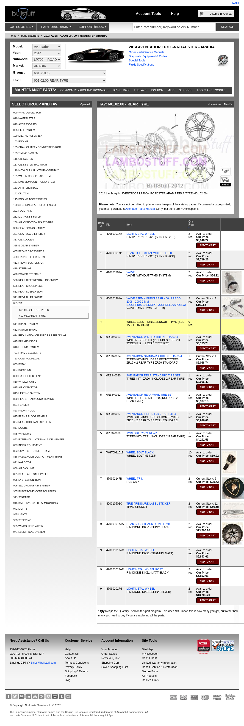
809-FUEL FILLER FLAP (27, 376)
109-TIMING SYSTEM (25, 153)
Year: (17, 53)
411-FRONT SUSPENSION (28, 262)
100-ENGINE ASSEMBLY (27, 135)
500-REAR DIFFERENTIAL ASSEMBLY (35, 280)
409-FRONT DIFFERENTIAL (29, 257)
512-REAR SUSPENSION (28, 291)
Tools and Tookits (211, 90)
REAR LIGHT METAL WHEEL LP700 (149, 253)
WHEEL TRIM (135, 478)
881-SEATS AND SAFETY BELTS (32, 474)
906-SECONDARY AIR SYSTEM (31, 485)
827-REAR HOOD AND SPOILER (32, 422)
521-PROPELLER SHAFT (27, 297)
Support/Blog (92, 28)
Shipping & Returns (77, 671)
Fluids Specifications (141, 64)
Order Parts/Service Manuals (146, 52)
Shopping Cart (110, 662)
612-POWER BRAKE (25, 329)
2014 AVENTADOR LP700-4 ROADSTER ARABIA (75, 35)
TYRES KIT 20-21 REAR (141, 433)
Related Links (150, 680)
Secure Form (150, 671)
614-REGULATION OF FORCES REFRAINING (39, 335)
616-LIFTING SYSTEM (26, 347)
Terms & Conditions (77, 662)
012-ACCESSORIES (24, 124)
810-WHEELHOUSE (24, 381)
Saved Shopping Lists (114, 667)
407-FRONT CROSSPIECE (28, 251)
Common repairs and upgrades (84, 90)
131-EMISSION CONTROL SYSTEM (34, 181)
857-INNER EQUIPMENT (27, 445)
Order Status (109, 653)
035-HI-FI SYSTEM (24, 130)
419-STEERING (22, 268)
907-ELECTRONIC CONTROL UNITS (34, 491)
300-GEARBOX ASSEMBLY (29, 228)
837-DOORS (20, 427)
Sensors (185, 90)
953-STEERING (22, 520)
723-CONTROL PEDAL (26, 358)
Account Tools (148, 14)
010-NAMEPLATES (24, 118)
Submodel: (21, 59)
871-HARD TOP (22, 462)
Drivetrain (121, 90)
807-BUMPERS (22, 370)
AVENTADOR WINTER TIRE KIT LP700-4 (152, 337)
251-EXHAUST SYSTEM (27, 216)
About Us (70, 658)
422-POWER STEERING (27, 274)
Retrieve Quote (110, 658)
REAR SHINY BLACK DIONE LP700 (148, 524)
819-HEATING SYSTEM (26, 393)
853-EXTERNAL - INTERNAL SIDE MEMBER (39, 439)
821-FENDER (21, 404)
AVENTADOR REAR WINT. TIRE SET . (150, 394)
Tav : (17, 80)
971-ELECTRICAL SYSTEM (29, 531)
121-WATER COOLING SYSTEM (32, 176)
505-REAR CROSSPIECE (28, 285)
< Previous (214, 104)
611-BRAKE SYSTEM (25, 324)
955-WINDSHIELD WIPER (28, 526)
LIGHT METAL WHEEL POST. (144, 569)
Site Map (147, 649)
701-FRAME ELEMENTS (27, 352)
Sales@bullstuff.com (43, 662)
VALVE (130, 272)
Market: (18, 65)
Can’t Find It (149, 658)
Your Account (109, 649)
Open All (85, 104)
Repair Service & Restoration (159, 667)
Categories (21, 28)
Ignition (157, 90)
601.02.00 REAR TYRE (32, 315)
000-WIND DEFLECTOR (27, 112)
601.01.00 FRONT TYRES (34, 310)
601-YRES (19, 303)
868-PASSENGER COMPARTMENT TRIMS (38, 456)
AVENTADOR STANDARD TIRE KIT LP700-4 (154, 356)
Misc (171, 90)
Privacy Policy (73, 667)
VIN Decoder (150, 653)
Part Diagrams (56, 28)
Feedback (71, 675)
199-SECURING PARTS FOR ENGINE (35, 205)
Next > (228, 104)
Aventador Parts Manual (140, 208)
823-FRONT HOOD (24, 410)
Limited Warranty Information (159, 662)
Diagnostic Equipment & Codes (148, 56)
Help (175, 14)
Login (235, 2)
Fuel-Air (140, 90)
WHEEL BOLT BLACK (139, 452)
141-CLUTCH (21, 193)
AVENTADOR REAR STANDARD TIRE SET (153, 375)
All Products (149, 675)
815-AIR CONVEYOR (25, 387)
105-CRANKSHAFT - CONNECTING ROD (37, 147)
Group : (19, 72)
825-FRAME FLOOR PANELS (30, 416)
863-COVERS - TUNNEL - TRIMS (32, 451)
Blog (67, 680)
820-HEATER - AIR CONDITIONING (33, 399)
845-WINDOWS (22, 433)
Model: (18, 46)
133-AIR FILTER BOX (25, 187)
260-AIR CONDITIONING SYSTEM (33, 222)
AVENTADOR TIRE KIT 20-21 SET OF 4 (151, 414)
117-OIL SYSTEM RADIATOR (30, 164)
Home (13, 35)
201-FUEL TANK (22, 210)
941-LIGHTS (20, 508)
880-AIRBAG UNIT (23, 468)
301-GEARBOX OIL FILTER (29, 233)
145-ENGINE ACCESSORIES (30, 199)
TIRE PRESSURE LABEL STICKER (148, 503)
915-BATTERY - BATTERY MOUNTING (35, 503)
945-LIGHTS (20, 514)
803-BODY (19, 364)
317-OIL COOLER (23, 239)
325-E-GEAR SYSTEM (26, 245)
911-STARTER (21, 497)
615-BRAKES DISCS (25, 341)
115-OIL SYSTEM (23, 158)
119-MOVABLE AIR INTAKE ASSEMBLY (36, 170)
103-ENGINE (20, 141)
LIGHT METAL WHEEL (140, 233)
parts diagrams (30, 35)
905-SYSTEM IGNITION (27, 479)
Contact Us (71, 653)
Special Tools (137, 60)
